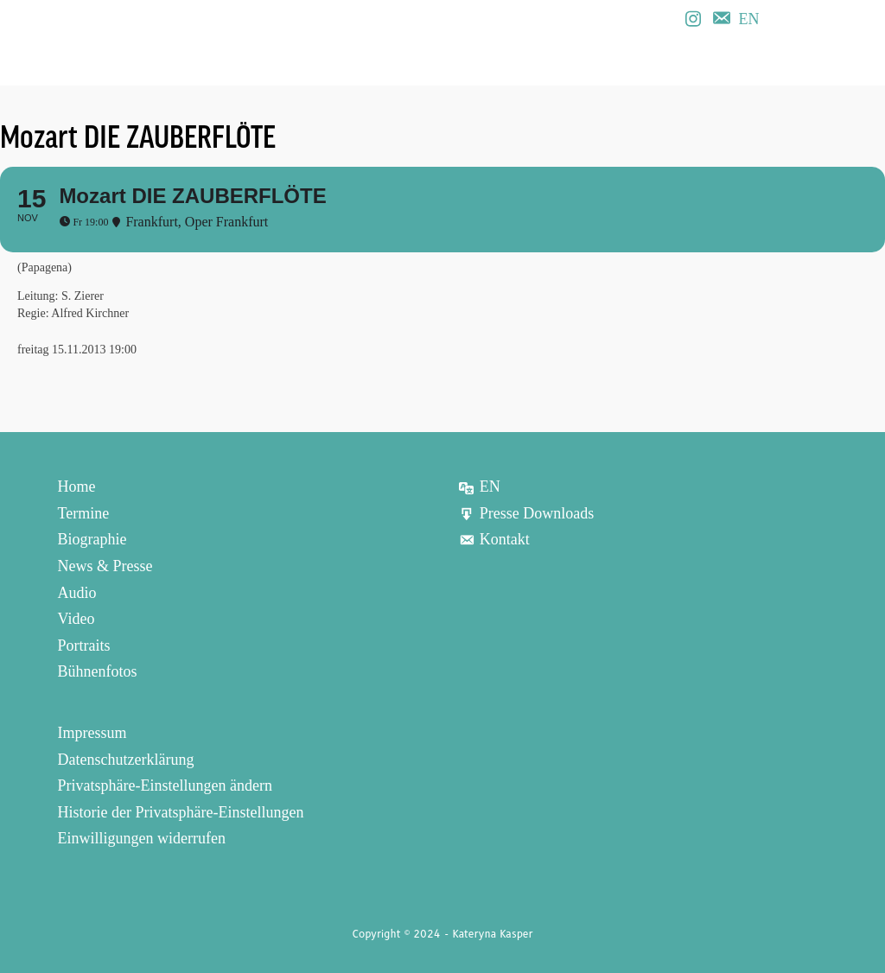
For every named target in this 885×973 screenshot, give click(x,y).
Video (76, 618)
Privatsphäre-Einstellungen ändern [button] (165, 785)
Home (77, 486)
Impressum (92, 732)
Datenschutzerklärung (126, 758)
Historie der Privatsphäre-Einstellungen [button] (181, 812)
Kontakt (494, 539)
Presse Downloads (526, 513)
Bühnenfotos (97, 671)
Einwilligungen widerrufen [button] (142, 838)
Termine (84, 513)
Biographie (92, 539)
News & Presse (105, 566)
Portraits (84, 645)
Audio (77, 592)
